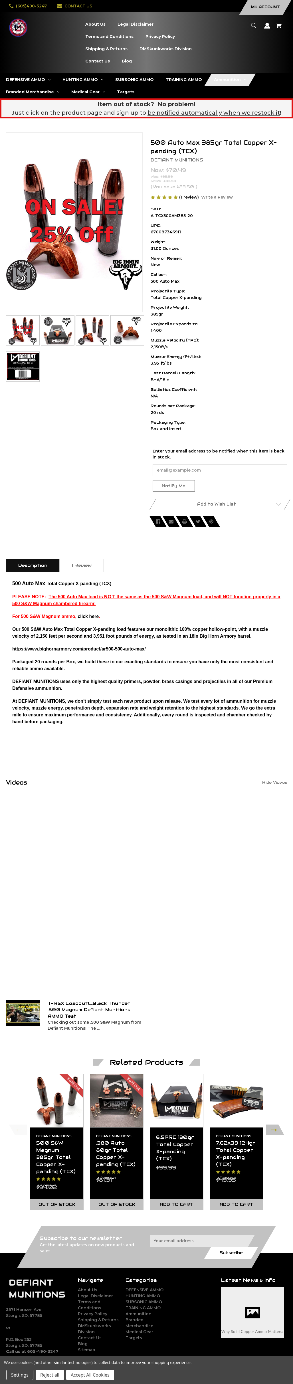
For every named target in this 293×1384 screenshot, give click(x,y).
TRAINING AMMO (143, 1307)
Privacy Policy (92, 1313)
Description (32, 565)
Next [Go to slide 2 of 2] (275, 1129)
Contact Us (90, 1337)
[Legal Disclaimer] (135, 24)
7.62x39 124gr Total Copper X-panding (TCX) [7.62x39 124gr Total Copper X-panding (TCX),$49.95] (235, 1154)
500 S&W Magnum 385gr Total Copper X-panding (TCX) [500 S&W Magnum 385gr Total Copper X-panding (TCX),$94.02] (56, 1157)
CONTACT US (78, 6)
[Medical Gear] (88, 92)
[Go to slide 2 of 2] (169, 1216)
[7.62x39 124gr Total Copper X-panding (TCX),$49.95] (236, 1100)
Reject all (49, 1375)
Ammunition (138, 1313)
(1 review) (189, 197)
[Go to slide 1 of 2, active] (160, 1216)
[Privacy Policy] (160, 37)
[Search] (254, 28)
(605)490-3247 (31, 6)
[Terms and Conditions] (109, 37)
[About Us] (95, 24)
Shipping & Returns (98, 1319)
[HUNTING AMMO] (83, 80)
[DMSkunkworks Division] (165, 49)
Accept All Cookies (90, 1375)
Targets (134, 1337)
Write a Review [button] (217, 197)
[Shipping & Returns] (106, 49)
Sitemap (86, 1349)
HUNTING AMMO (143, 1295)
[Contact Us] (97, 61)
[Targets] (126, 92)
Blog (83, 1343)
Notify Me (173, 485)
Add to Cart (176, 1204)
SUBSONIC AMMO (144, 1301)
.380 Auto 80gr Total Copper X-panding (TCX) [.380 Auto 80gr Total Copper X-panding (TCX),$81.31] (116, 1154)
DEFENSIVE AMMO (144, 1289)
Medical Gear (139, 1331)
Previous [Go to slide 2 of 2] (18, 1129)
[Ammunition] (230, 80)
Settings (20, 1375)
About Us (87, 1289)
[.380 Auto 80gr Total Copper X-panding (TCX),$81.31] (116, 1100)
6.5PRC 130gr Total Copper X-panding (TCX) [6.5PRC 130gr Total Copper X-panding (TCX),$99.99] (175, 1148)
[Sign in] (267, 28)
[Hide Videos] (274, 782)
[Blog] (126, 61)
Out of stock (57, 1204)
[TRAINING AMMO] (184, 80)
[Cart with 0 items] (279, 28)
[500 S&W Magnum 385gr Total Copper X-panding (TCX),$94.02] (56, 1100)
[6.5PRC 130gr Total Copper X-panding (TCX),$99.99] (176, 1100)
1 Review (82, 565)
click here (88, 616)
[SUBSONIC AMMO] (134, 80)
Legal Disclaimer (95, 1295)
